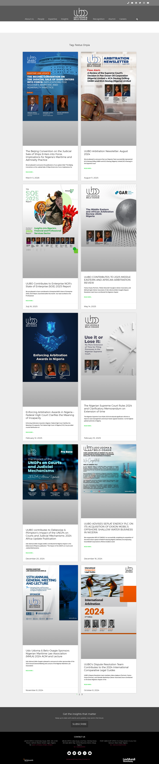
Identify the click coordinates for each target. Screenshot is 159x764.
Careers (122, 19)
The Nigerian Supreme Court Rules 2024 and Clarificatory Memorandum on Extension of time (108, 408)
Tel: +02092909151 (79, 747)
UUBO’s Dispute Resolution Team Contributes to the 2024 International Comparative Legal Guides (106, 667)
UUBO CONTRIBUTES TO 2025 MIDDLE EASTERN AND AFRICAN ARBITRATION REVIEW (107, 280)
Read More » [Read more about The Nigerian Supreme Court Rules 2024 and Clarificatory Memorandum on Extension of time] (88, 426)
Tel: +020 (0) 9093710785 (118, 745)
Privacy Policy (78, 759)
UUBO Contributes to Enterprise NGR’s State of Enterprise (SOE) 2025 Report (49, 285)
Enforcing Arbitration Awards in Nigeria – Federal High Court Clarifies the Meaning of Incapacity (50, 415)
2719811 (44, 745)
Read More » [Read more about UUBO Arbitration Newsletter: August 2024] (88, 168)
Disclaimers (69, 759)
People (41, 19)
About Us (29, 19)
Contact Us (86, 759)
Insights (64, 19)
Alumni (112, 19)
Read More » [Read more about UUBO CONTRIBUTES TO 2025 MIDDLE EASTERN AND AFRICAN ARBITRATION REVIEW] (88, 297)
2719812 (50, 745)
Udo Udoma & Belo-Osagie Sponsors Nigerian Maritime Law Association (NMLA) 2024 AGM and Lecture (47, 653)
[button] (137, 19)
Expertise (52, 19)
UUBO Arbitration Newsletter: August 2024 (106, 153)
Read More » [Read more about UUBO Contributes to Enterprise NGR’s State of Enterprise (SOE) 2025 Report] (30, 300)
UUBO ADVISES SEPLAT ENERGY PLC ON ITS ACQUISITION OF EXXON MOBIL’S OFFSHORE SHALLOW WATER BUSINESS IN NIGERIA (108, 528)
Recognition (98, 19)
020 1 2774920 (37, 745)
